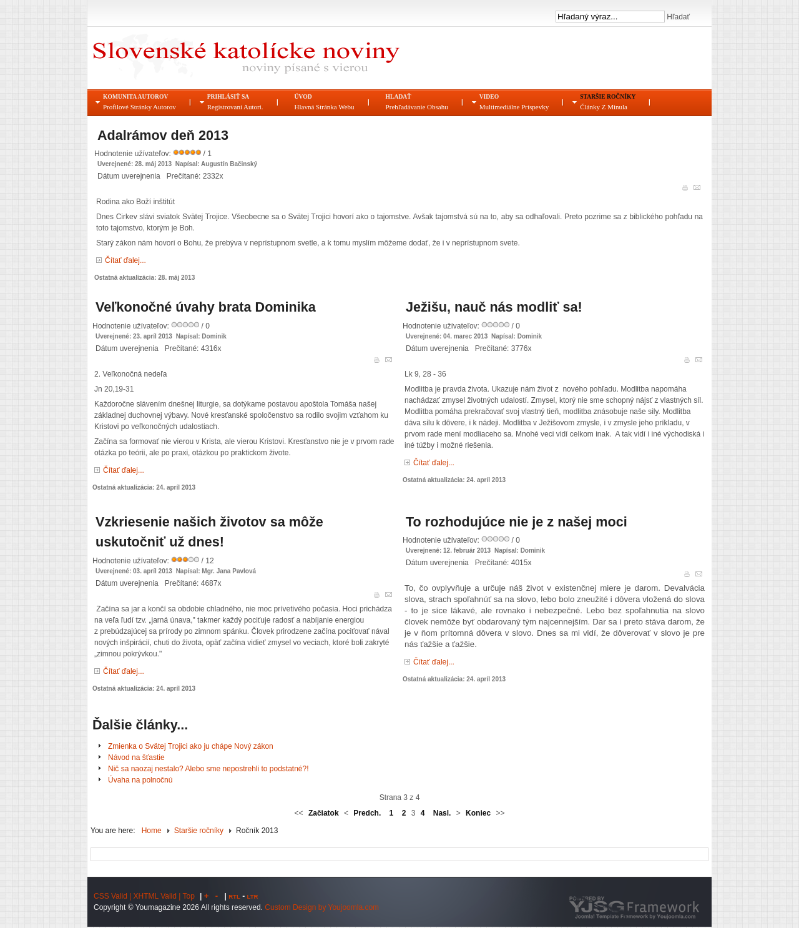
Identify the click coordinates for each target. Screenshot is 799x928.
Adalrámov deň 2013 (162, 135)
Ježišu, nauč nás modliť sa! (494, 307)
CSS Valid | (114, 896)
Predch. (367, 813)
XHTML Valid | (158, 896)
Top (189, 896)
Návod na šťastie (136, 757)
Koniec (478, 813)
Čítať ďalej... (125, 260)
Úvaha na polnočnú (140, 780)
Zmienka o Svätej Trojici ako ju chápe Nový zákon (190, 746)
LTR (252, 896)
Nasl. (442, 813)
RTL (234, 896)
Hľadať (677, 16)
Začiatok (323, 813)
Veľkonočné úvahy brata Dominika (206, 307)
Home (152, 830)
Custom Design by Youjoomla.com (322, 907)
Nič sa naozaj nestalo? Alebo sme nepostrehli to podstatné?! (208, 768)
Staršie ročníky (198, 830)
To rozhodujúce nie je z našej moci (516, 522)
